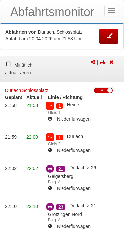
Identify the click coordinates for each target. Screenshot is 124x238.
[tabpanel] (62, 69)
